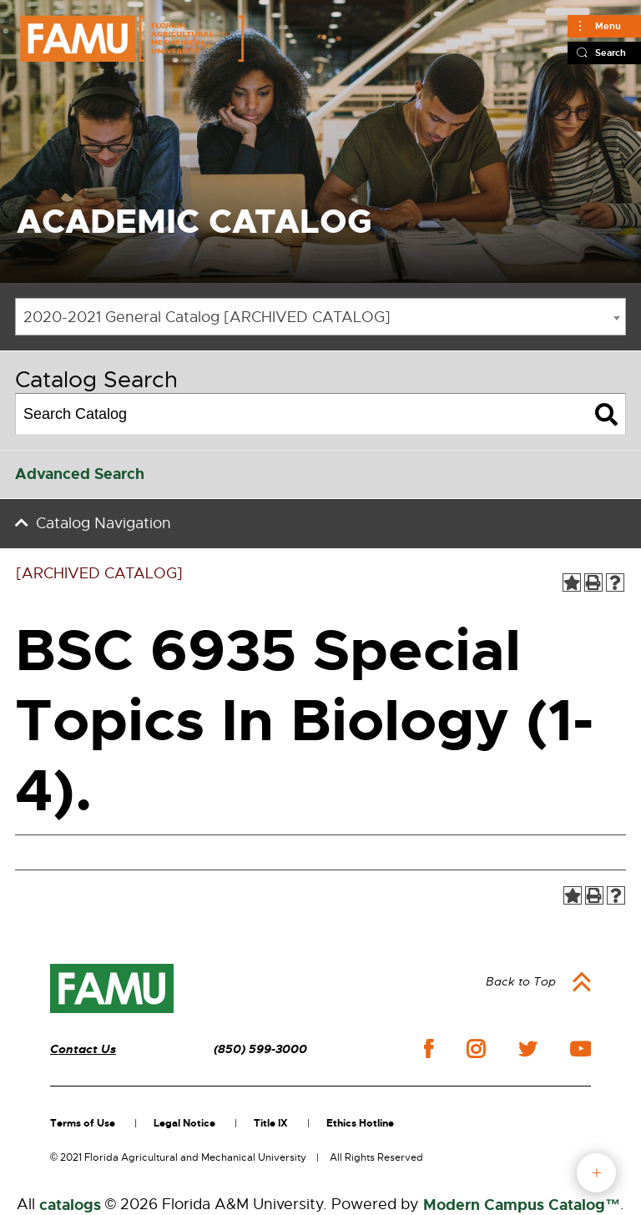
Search (610, 52)
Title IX (271, 1123)
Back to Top (521, 981)
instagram (476, 1049)
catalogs (70, 1205)
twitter (527, 1048)
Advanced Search (79, 474)
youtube (580, 1048)
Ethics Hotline (360, 1123)
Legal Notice (184, 1123)
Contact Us (83, 1049)
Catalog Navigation (103, 523)
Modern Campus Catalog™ (521, 1205)
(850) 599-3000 (260, 1049)
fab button (596, 1172)
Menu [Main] (608, 26)
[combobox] (320, 316)
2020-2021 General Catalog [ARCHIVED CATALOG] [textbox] (207, 317)
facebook (428, 1048)
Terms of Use (82, 1123)
